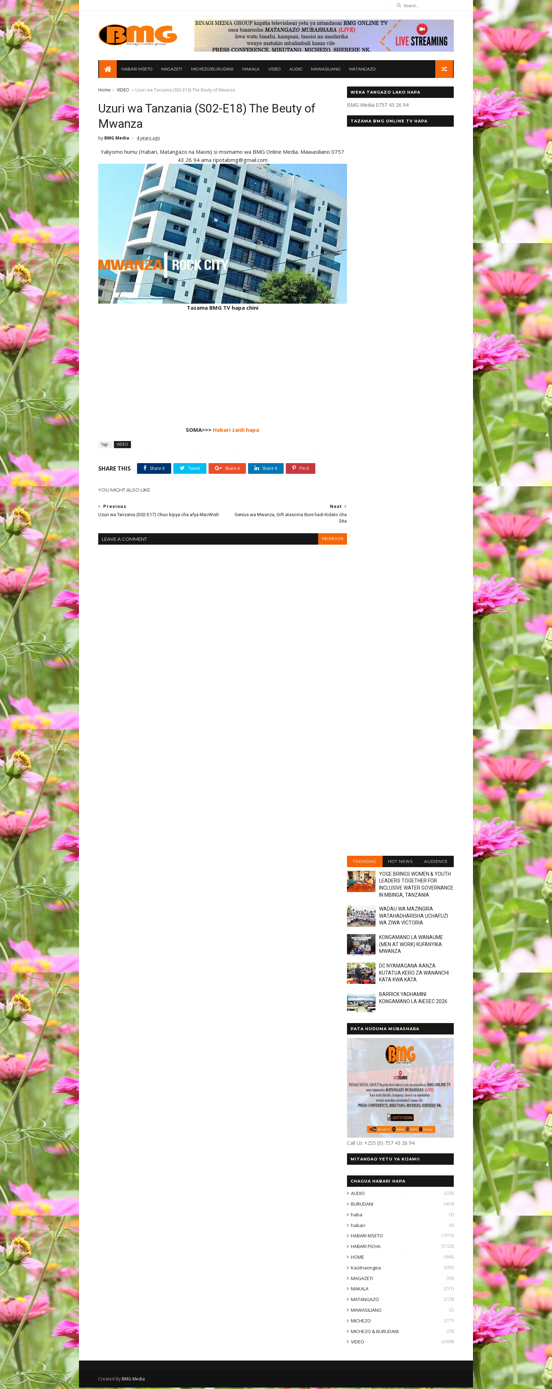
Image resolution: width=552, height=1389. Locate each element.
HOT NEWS (398, 862)
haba (355, 1215)
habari (356, 1226)
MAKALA (252, 69)
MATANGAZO (363, 69)
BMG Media (135, 1380)
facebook (320, 534)
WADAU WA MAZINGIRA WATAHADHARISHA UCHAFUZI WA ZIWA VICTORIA (412, 917)
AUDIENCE (434, 862)
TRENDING (363, 862)
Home (106, 91)
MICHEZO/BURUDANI (213, 69)
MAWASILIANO (326, 69)
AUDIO (296, 69)
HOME (356, 1258)
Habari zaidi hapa (231, 424)
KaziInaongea (364, 1268)
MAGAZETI (172, 69)
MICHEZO (359, 1322)
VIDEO (275, 69)
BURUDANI (360, 1205)
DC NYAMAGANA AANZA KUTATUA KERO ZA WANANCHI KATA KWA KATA (412, 974)
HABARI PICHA (364, 1247)
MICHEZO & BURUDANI (373, 1332)
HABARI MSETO (137, 69)
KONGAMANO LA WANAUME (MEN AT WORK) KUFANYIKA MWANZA (410, 945)
